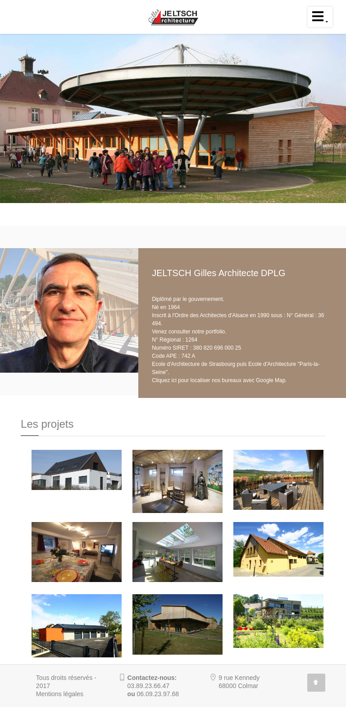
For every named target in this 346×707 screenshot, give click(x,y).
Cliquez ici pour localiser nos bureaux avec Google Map (218, 380)
